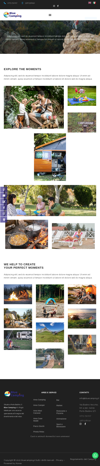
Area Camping (39, 430)
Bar (57, 426)
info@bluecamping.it (89, 403)
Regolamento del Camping (83, 459)
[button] (50, 15)
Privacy (59, 464)
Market (59, 432)
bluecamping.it (28, 464)
